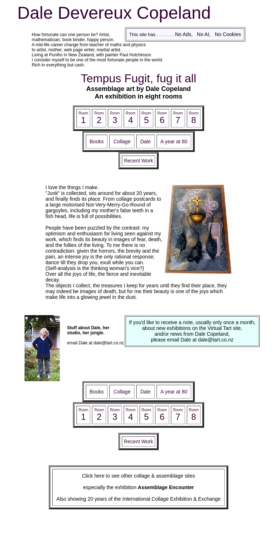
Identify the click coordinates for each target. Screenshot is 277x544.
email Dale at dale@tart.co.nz (95, 342)
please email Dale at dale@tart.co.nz (192, 340)
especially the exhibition (138, 487)
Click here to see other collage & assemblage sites (138, 476)
